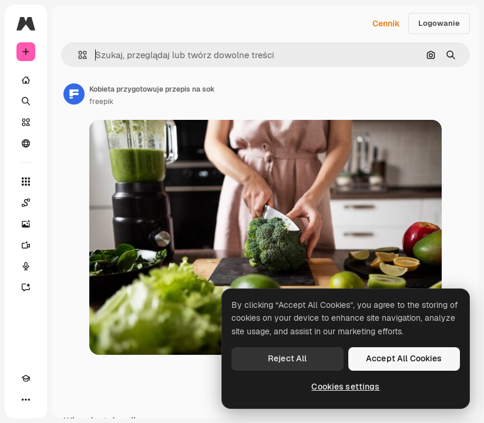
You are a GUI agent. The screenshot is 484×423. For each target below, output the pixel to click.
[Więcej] (25, 399)
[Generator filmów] (25, 245)
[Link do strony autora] (74, 94)
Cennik (386, 23)
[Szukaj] (25, 101)
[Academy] (25, 378)
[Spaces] (25, 202)
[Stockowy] (25, 122)
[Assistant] (25, 287)
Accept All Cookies (404, 358)
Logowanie (439, 23)
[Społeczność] (25, 143)
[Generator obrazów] (25, 223)
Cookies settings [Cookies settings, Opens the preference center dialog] (345, 386)
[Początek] (25, 79)
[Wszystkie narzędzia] (25, 181)
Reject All (287, 358)
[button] (78, 55)
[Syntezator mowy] (25, 266)
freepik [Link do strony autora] (101, 101)
